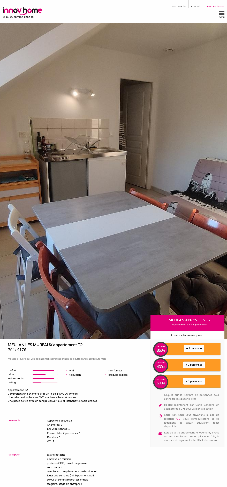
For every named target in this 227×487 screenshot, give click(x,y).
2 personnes (194, 364)
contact (195, 6)
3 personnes (194, 381)
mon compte (178, 6)
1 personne (194, 348)
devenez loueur (215, 6)
